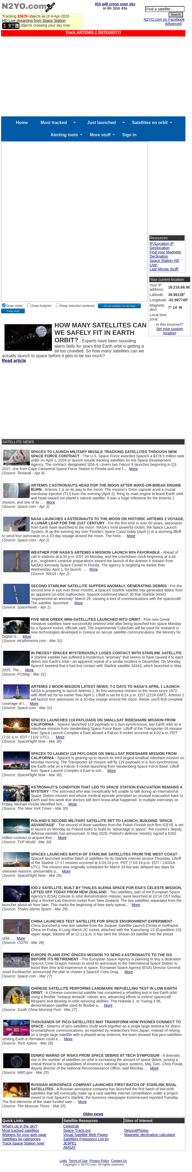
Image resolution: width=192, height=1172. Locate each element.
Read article (14, 360)
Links (63, 1161)
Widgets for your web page (24, 1135)
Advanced (173, 24)
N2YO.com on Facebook (164, 19)
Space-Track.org (77, 1130)
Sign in (129, 135)
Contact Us (119, 1161)
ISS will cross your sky (115, 4)
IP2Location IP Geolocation (162, 245)
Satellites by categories (21, 1139)
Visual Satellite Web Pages (85, 1135)
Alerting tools (64, 135)
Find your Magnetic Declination (165, 254)
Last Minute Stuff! (164, 269)
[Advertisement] (93, 76)
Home (22, 122)
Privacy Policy (99, 1161)
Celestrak (71, 1126)
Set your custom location (169, 331)
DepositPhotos (136, 1130)
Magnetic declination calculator (149, 1135)
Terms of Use (78, 1161)
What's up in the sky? (20, 1126)
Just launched (101, 122)
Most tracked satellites (20, 1130)
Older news (93, 1114)
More (133, 469)
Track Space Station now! (23, 1143)
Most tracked (53, 122)
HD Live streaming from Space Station (34, 20)
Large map (13, 310)
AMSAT (69, 1147)
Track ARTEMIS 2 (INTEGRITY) (93, 32)
